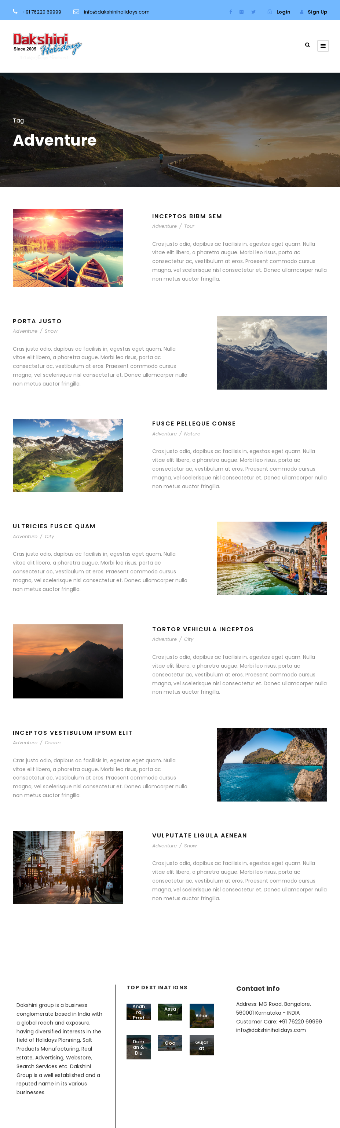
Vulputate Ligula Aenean (199, 835)
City (49, 536)
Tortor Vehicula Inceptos (203, 629)
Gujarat (201, 1045)
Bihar (201, 1015)
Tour (189, 226)
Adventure (164, 226)
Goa (170, 1043)
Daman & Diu (138, 1047)
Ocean (53, 742)
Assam (170, 1011)
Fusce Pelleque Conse (194, 423)
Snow (51, 331)
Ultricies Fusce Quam (54, 526)
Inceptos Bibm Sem (187, 216)
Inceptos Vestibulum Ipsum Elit (73, 733)
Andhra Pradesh (138, 1015)
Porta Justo (37, 321)
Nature (192, 433)
